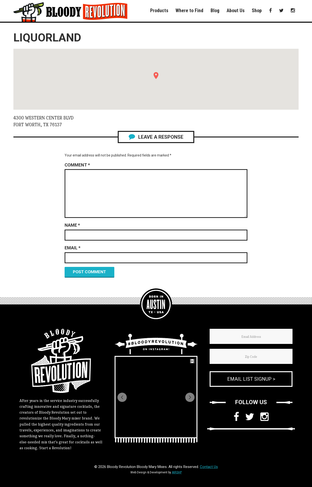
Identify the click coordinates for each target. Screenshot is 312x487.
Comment (77, 164)
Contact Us (209, 467)
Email (72, 247)
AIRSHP (177, 472)
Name (72, 225)
